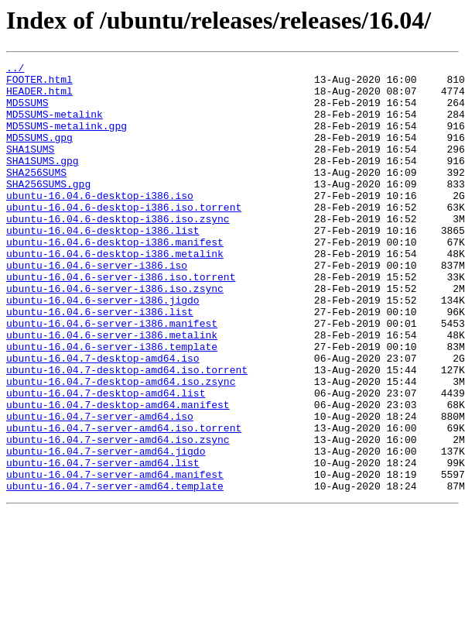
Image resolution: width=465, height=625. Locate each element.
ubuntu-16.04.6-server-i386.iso (96, 307)
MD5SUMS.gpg (39, 153)
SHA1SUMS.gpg (42, 181)
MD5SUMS (27, 111)
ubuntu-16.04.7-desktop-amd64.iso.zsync (120, 446)
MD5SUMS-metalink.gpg (66, 139)
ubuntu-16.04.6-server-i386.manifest (111, 376)
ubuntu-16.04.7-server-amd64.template (115, 572)
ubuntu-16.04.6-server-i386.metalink (111, 390)
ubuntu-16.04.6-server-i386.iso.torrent (120, 321)
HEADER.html (39, 98)
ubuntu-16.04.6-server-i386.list (99, 362)
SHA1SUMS (30, 167)
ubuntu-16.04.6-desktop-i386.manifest (115, 279)
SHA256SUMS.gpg (48, 209)
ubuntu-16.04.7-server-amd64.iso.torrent (123, 502)
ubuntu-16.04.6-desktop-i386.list (103, 265)
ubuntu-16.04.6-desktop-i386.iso (99, 223)
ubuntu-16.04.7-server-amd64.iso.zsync (118, 516)
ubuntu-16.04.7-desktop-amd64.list (105, 460)
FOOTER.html (39, 84)
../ (15, 70)
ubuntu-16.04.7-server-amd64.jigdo (105, 530)
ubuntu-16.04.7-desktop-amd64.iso (103, 418)
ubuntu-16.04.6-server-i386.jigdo (103, 348)
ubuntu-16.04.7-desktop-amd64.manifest (118, 474)
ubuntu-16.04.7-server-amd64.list (103, 544)
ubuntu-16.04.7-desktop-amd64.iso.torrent (127, 432)
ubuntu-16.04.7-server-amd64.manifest (115, 558)
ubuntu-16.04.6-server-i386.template (111, 404)
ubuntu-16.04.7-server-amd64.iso (99, 488)
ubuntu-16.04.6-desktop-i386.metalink (115, 293)
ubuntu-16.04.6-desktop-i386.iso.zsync (118, 251)
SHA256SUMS (36, 195)
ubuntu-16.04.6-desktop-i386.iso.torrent (123, 237)
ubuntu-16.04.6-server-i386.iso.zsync (115, 335)
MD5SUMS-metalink (54, 125)
